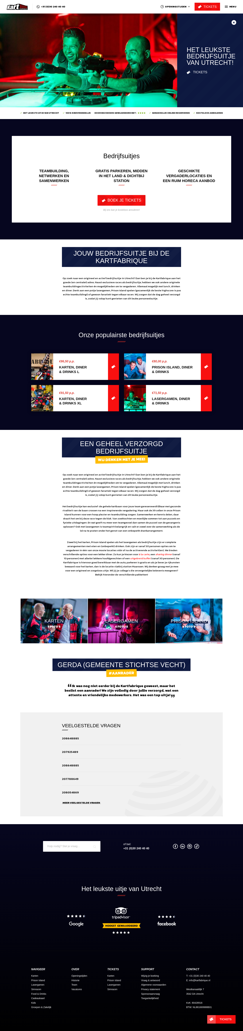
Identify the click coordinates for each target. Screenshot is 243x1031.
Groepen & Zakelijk (41, 1007)
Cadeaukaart (38, 998)
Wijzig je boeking (150, 975)
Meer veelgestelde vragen (81, 802)
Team (74, 984)
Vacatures (76, 989)
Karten (34, 975)
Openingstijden (79, 975)
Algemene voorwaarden (153, 984)
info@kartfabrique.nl (199, 980)
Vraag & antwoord (150, 980)
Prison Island (38, 980)
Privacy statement (150, 989)
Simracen (36, 989)
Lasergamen (37, 984)
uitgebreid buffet (140, 558)
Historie (75, 980)
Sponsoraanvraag (150, 994)
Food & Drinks (38, 994)
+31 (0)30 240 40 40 (51, 6)
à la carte (144, 554)
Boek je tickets (121, 200)
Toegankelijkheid (150, 998)
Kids (33, 1002)
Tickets (197, 72)
